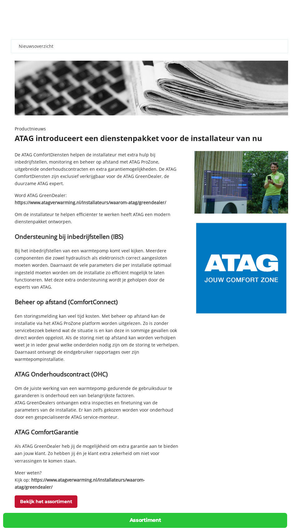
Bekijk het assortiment (46, 501)
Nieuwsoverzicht (36, 46)
